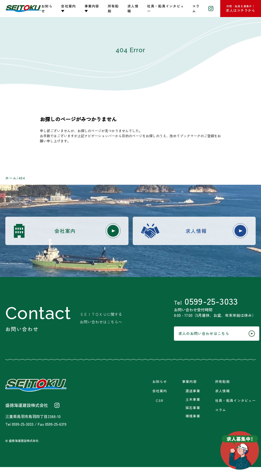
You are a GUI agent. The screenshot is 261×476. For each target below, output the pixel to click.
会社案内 (83, 231)
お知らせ (46, 8)
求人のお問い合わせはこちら (206, 341)
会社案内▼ (68, 8)
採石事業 (192, 416)
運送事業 (192, 400)
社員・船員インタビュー (165, 8)
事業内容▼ (92, 8)
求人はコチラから (240, 8)
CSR (159, 409)
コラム (196, 8)
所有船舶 (113, 8)
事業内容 (189, 390)
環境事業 (192, 425)
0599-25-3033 (201, 305)
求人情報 (133, 8)
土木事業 (192, 408)
